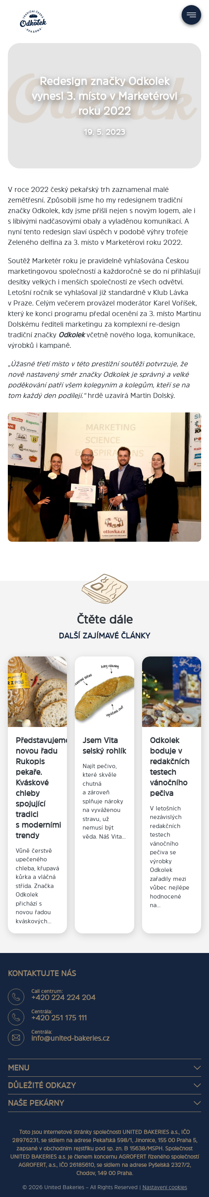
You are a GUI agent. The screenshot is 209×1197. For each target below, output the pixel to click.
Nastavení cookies (164, 1187)
